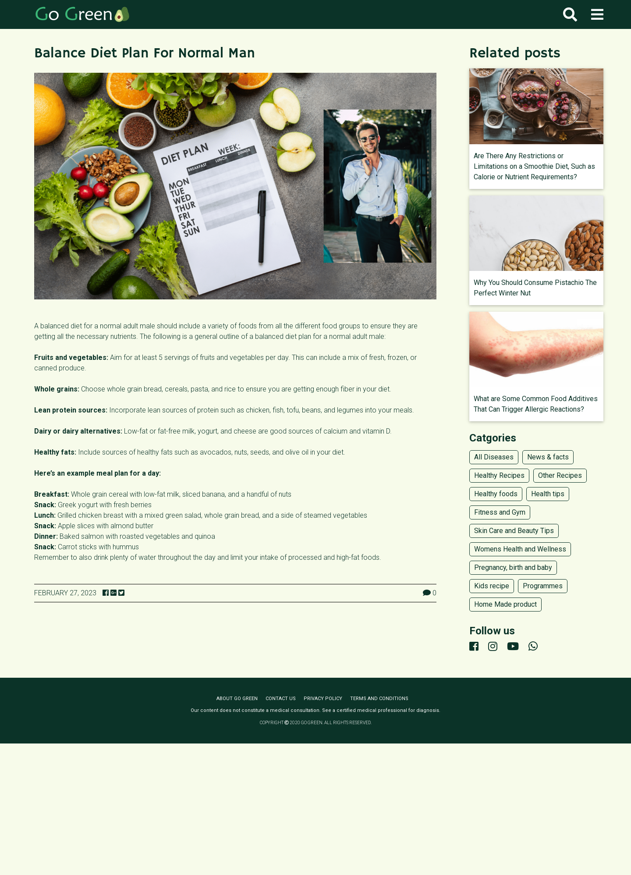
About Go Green (237, 698)
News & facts (548, 457)
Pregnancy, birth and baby (513, 567)
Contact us (281, 698)
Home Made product (505, 604)
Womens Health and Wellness (520, 549)
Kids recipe (491, 586)
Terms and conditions (379, 698)
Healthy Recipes (499, 475)
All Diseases (494, 457)
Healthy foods (496, 494)
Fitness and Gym (499, 512)
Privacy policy (323, 698)
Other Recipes (560, 475)
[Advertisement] (315, 809)
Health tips (547, 494)
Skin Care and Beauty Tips (514, 530)
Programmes (543, 586)
